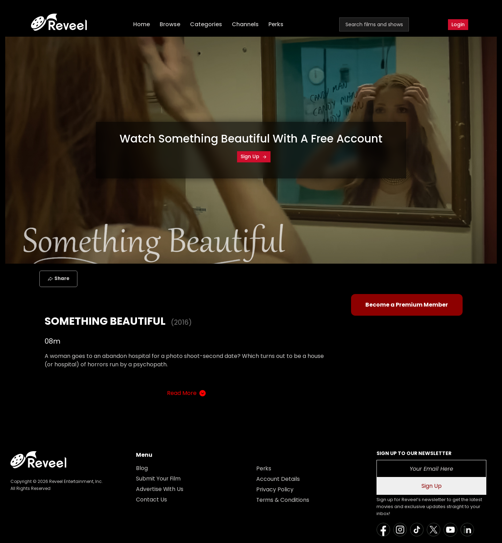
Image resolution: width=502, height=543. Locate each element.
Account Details (278, 479)
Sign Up (254, 156)
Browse (170, 25)
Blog (142, 468)
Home (142, 25)
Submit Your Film (158, 479)
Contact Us (151, 500)
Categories (206, 25)
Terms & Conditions (283, 500)
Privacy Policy (275, 489)
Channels (245, 25)
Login (458, 24)
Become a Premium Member (406, 305)
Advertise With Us (160, 489)
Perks (276, 25)
